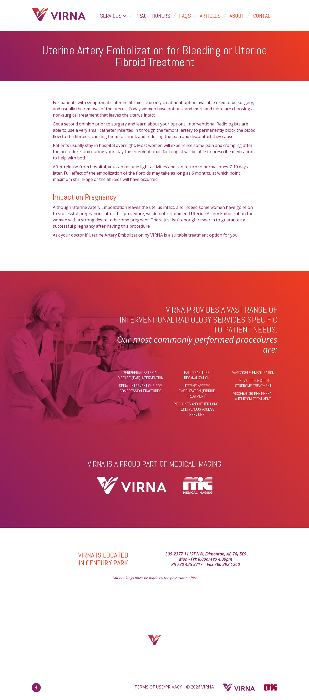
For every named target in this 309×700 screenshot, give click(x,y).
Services (113, 15)
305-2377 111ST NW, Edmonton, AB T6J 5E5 (205, 554)
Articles (210, 15)
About (237, 15)
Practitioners (152, 15)
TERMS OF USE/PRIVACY (158, 687)
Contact (263, 15)
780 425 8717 (190, 564)
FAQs (185, 15)
